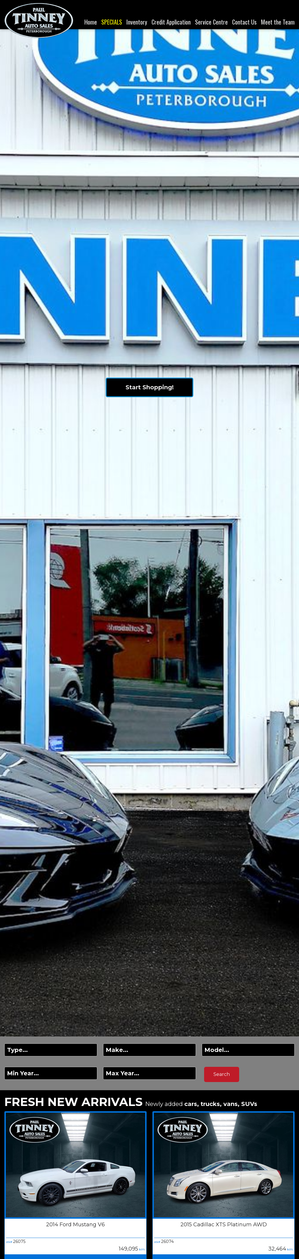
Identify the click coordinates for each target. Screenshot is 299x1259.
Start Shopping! (150, 387)
